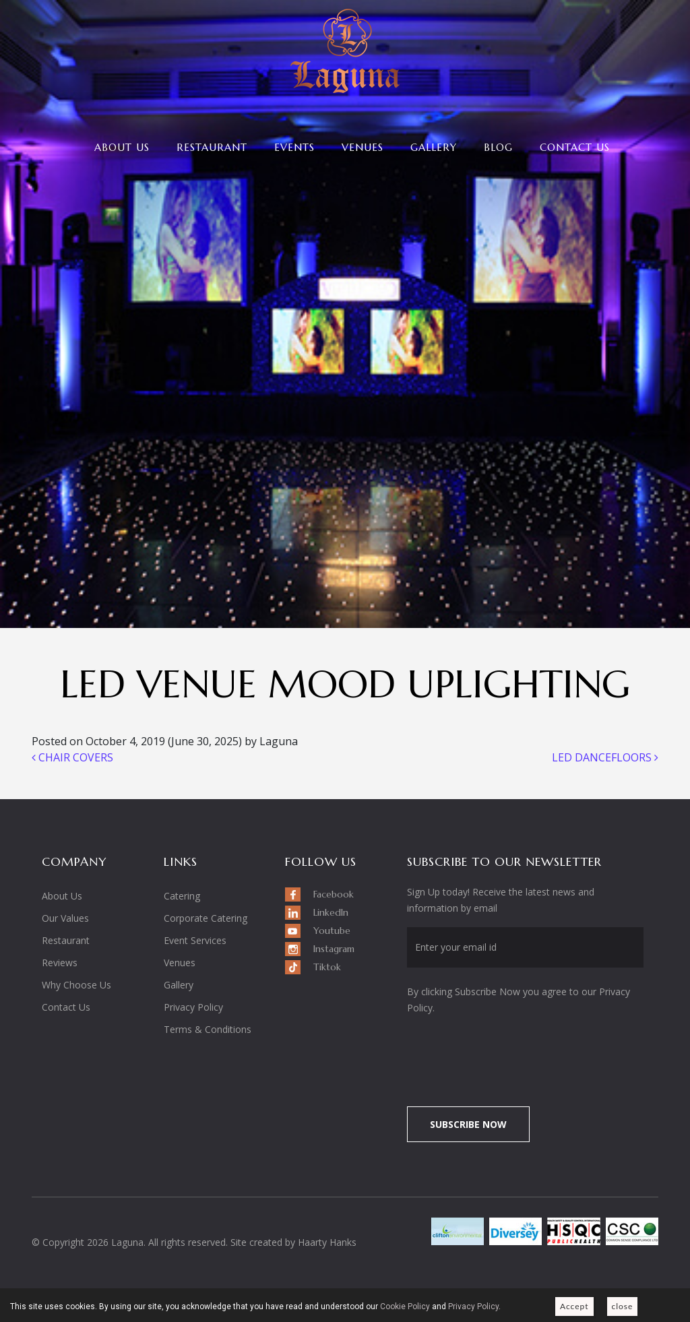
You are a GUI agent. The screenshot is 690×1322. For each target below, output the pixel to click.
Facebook (333, 894)
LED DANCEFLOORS (605, 757)
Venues (362, 147)
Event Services (195, 940)
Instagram (333, 949)
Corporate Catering (205, 918)
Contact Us (575, 147)
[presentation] (519, 1053)
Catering (182, 895)
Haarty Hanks (327, 1242)
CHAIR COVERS (72, 757)
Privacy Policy (193, 1007)
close (622, 1306)
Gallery (433, 147)
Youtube (331, 930)
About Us (122, 147)
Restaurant (212, 147)
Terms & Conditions (207, 1029)
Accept (574, 1306)
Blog (498, 147)
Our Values (65, 918)
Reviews (59, 962)
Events (294, 147)
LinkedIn (330, 912)
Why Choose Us (76, 984)
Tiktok (327, 967)
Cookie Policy (405, 1306)
